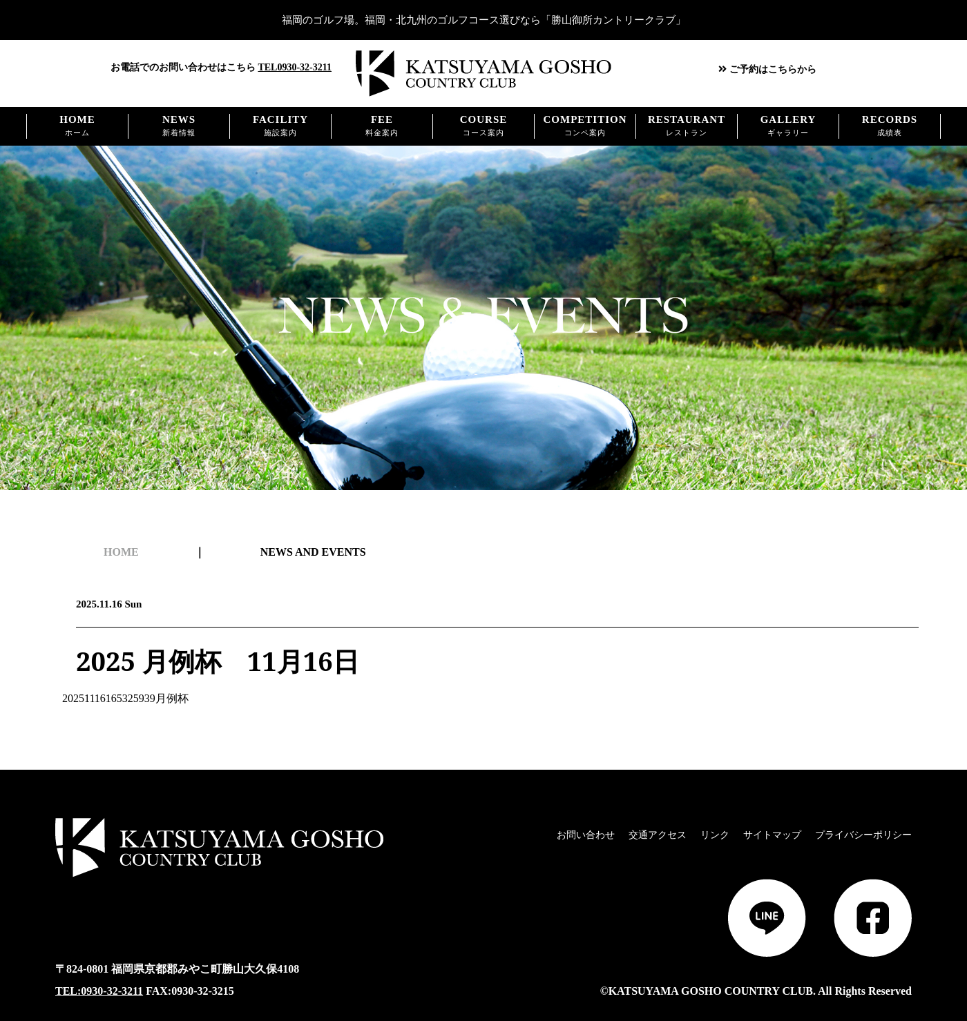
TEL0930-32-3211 (295, 67)
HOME (121, 552)
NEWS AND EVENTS (313, 552)
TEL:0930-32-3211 (99, 991)
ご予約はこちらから (767, 69)
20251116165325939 (115, 698)
